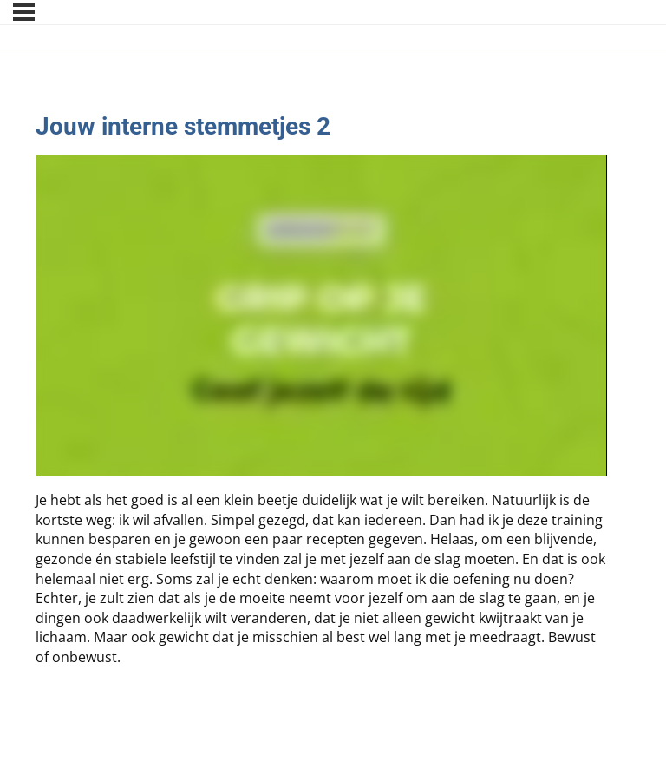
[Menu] (24, 12)
